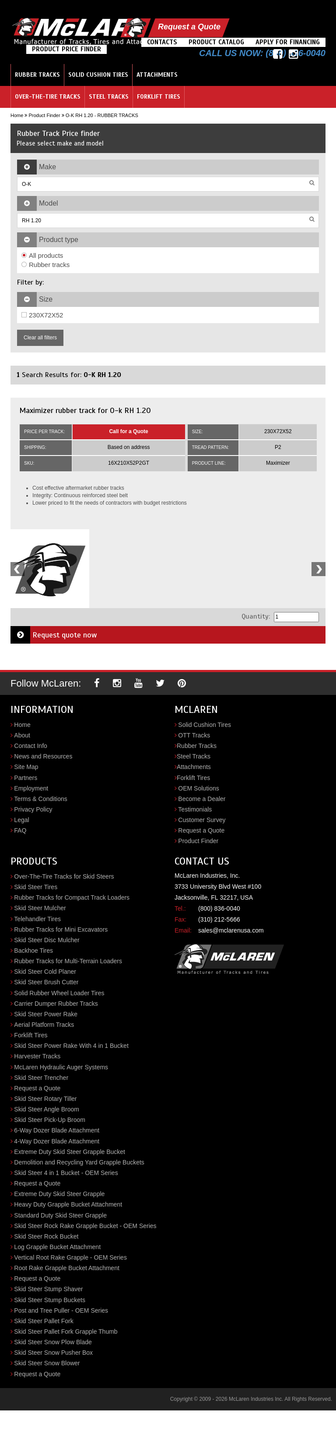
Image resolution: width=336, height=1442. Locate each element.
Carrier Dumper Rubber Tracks (56, 1003)
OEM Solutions (198, 788)
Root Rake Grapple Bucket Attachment (66, 1267)
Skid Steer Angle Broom (46, 1109)
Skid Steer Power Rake (45, 1014)
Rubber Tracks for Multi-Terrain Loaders (68, 961)
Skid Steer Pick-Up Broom (49, 1119)
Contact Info (30, 745)
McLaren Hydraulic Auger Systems (61, 1067)
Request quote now (53, 635)
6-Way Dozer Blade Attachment (56, 1130)
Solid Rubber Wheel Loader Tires (59, 993)
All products (42, 255)
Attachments (157, 74)
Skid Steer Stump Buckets (49, 1299)
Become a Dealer (201, 798)
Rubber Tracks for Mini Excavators (61, 929)
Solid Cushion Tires (98, 74)
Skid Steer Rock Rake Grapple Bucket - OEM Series (85, 1225)
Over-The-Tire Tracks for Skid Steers (64, 876)
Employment (31, 788)
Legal (21, 819)
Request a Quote (189, 26)
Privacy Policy (33, 809)
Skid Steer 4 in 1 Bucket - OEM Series (66, 1172)
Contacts (162, 42)
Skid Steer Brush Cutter (46, 982)
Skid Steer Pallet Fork (43, 1321)
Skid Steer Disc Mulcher (46, 940)
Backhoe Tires (33, 950)
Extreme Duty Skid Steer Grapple (59, 1193)
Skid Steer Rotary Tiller (45, 1098)
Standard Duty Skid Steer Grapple (60, 1215)
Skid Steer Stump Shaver (48, 1288)
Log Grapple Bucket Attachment (57, 1246)
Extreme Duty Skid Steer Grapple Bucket (69, 1151)
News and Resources (43, 756)
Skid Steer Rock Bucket (46, 1236)
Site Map (26, 766)
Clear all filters (40, 338)
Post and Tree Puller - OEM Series (61, 1310)
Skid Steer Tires (35, 886)
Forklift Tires (158, 96)
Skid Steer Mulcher (40, 907)
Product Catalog (216, 42)
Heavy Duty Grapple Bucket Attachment (68, 1204)
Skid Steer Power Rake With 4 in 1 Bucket (71, 1045)
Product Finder (44, 115)
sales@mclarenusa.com (231, 930)
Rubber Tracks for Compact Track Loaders (72, 897)
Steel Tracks (109, 96)
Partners (25, 777)
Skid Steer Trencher (41, 1077)
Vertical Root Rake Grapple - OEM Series (70, 1257)
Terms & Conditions (40, 798)
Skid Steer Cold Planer (45, 971)
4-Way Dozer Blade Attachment (56, 1141)
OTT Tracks (194, 735)
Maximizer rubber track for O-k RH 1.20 (85, 410)
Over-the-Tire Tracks (47, 96)
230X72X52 (42, 315)
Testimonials (195, 809)
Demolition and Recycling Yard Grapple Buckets (79, 1162)
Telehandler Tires (37, 918)
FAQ (20, 830)
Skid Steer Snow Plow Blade (52, 1342)
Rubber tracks (45, 264)
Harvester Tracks (37, 1056)
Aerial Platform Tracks (44, 1024)
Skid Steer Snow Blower (47, 1363)
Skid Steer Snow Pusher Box (53, 1352)
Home (16, 115)
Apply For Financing (288, 42)
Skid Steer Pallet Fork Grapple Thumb (65, 1331)
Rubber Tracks (37, 74)
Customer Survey (201, 819)
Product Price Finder (66, 49)
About (22, 735)
